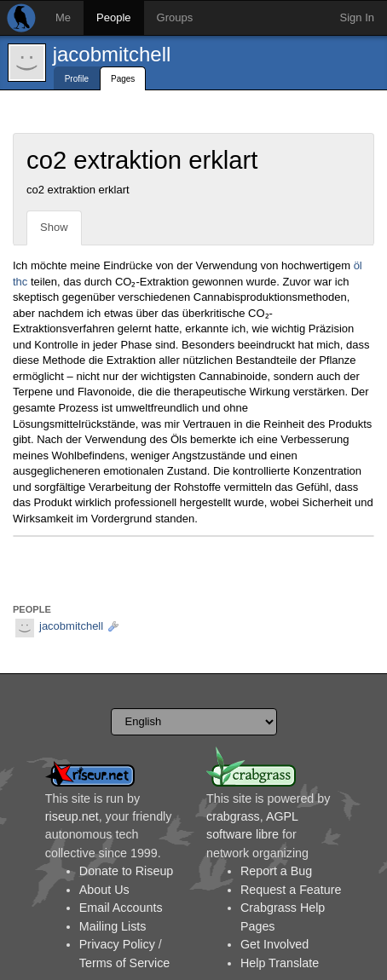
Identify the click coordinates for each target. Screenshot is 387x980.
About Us (104, 889)
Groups (175, 17)
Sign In (357, 17)
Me (63, 17)
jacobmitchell (112, 54)
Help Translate (279, 963)
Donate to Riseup (126, 871)
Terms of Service (124, 963)
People (113, 17)
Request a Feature (290, 889)
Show (54, 227)
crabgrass (233, 816)
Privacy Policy (117, 944)
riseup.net (72, 816)
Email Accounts (121, 907)
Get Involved (274, 944)
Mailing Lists (113, 926)
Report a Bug (276, 871)
